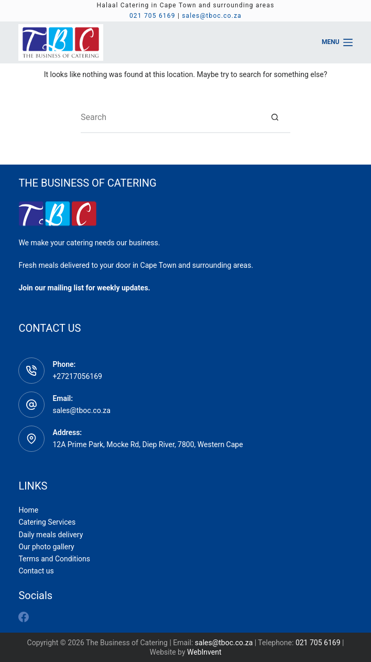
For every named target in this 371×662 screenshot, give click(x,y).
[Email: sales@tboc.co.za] (31, 405)
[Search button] (274, 117)
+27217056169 (77, 376)
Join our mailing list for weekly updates (83, 288)
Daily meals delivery (50, 534)
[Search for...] (170, 117)
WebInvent (204, 652)
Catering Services (46, 522)
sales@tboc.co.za (212, 15)
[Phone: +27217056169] (31, 370)
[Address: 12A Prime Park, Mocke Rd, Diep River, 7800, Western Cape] (31, 439)
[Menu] (337, 42)
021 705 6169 (152, 15)
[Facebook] (23, 617)
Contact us (35, 571)
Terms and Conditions (54, 559)
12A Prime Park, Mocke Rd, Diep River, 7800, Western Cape (147, 444)
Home (28, 510)
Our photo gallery (46, 546)
